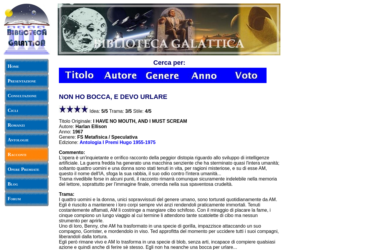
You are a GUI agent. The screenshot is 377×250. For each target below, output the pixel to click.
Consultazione (22, 95)
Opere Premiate (23, 169)
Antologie (18, 139)
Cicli (13, 110)
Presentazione (22, 80)
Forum (14, 198)
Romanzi (16, 125)
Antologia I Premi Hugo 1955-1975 (118, 142)
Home (13, 66)
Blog (13, 183)
